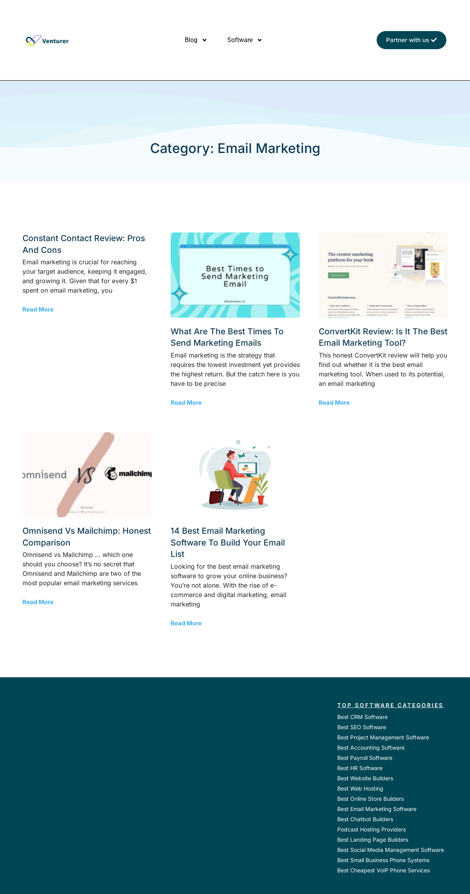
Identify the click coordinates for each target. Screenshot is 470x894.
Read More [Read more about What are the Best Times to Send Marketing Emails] (186, 402)
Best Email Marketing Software (376, 809)
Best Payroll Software (364, 757)
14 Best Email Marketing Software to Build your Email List (228, 542)
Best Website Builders (365, 778)
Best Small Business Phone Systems (383, 860)
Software (245, 40)
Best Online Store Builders (370, 798)
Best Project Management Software (383, 737)
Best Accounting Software (371, 747)
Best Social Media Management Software (390, 849)
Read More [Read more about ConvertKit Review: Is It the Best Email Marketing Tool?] (334, 402)
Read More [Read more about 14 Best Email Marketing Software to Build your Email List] (186, 623)
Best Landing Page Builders (372, 839)
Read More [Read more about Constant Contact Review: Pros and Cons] (38, 309)
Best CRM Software (362, 716)
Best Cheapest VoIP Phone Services (383, 870)
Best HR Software (360, 768)
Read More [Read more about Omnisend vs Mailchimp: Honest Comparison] (38, 602)
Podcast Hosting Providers (371, 829)
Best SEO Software (361, 727)
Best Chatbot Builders (365, 819)
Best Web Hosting (360, 788)
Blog (196, 40)
